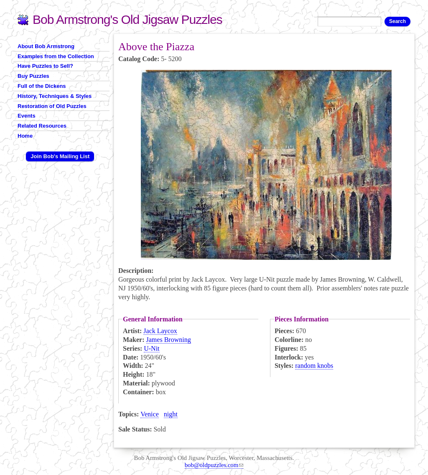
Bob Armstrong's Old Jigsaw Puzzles (127, 19)
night (171, 414)
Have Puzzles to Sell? (45, 66)
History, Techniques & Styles (55, 96)
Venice (149, 414)
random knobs (314, 365)
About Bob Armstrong (46, 46)
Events (27, 116)
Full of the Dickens (42, 86)
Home (25, 136)
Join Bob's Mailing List (60, 156)
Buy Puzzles (33, 76)
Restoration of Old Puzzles (52, 106)
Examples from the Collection (56, 56)
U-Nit (151, 348)
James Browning (168, 339)
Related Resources (42, 126)
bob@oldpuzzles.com (214, 465)
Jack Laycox (160, 330)
